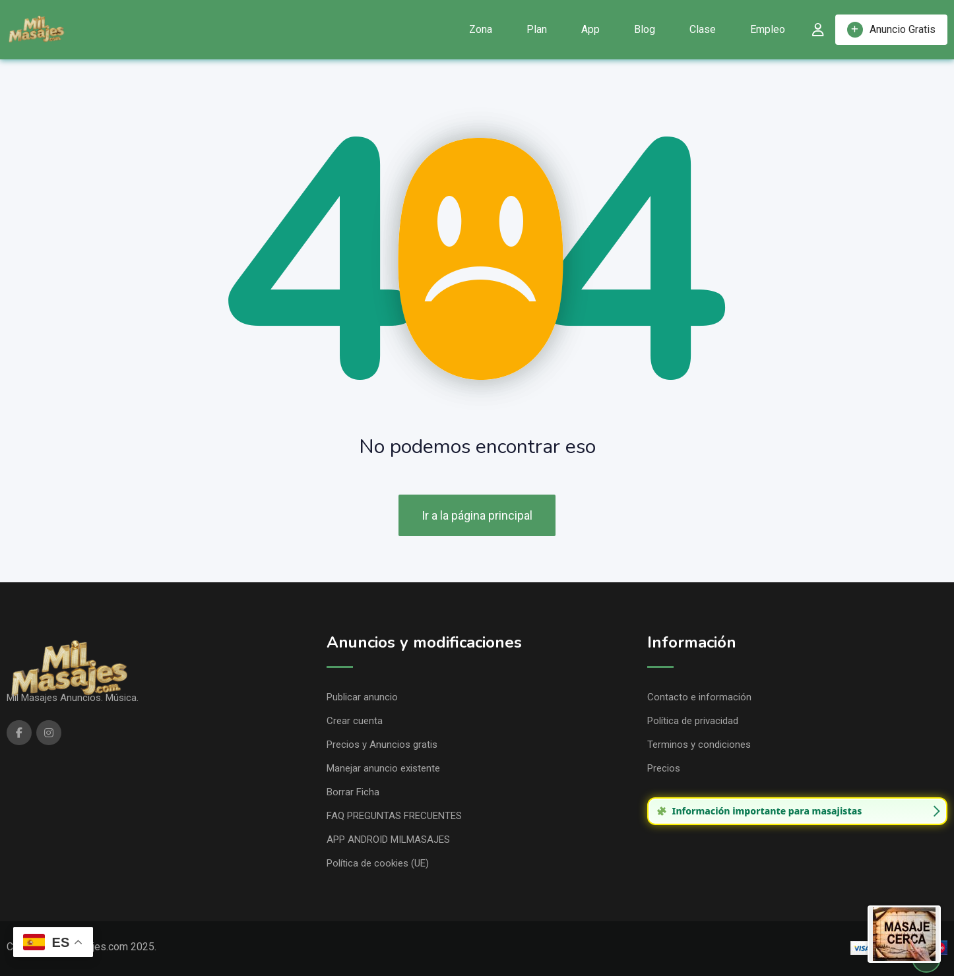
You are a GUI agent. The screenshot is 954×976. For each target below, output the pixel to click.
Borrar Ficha (353, 792)
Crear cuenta (355, 721)
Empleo (767, 29)
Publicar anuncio (362, 697)
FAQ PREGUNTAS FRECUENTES (394, 816)
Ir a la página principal (477, 515)
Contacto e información (699, 697)
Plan (536, 29)
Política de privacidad (692, 721)
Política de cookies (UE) (378, 863)
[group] (797, 811)
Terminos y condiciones (699, 744)
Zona (480, 29)
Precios (663, 768)
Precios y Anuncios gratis (382, 744)
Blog (644, 29)
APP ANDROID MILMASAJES (388, 839)
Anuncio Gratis (891, 30)
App (590, 29)
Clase (702, 29)
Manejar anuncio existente (383, 768)
